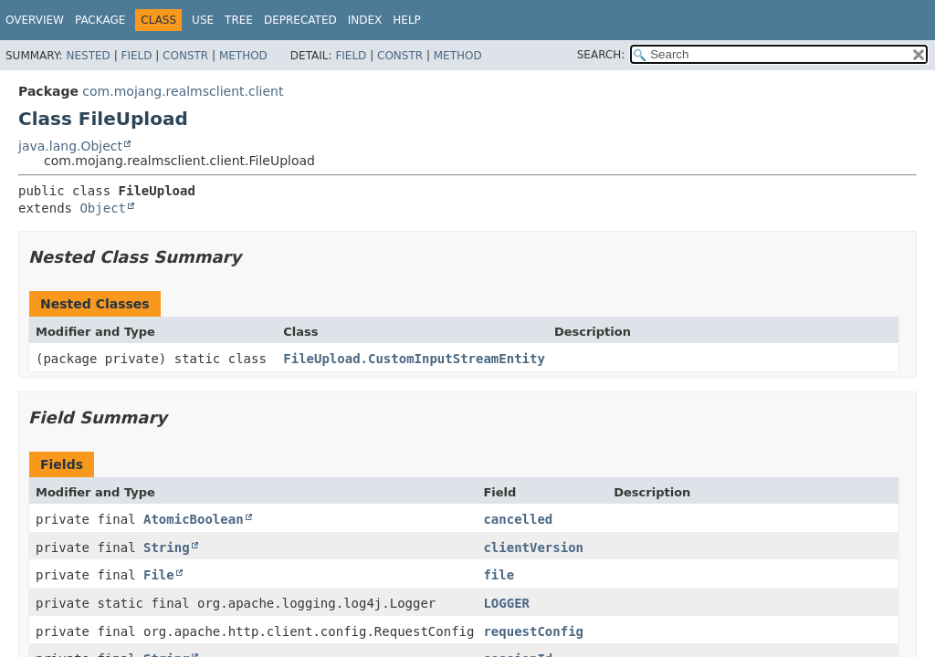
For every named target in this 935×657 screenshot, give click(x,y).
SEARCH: (601, 54)
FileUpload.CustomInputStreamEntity (414, 358)
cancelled (517, 519)
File (158, 575)
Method (243, 55)
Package (100, 20)
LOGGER (506, 603)
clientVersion (533, 547)
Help (407, 20)
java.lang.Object (70, 146)
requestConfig (533, 631)
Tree (239, 20)
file (498, 575)
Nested (88, 55)
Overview (34, 20)
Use (203, 20)
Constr (185, 55)
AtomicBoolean (193, 519)
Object (102, 208)
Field (136, 55)
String (166, 547)
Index (365, 20)
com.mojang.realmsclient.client (182, 91)
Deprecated (300, 20)
